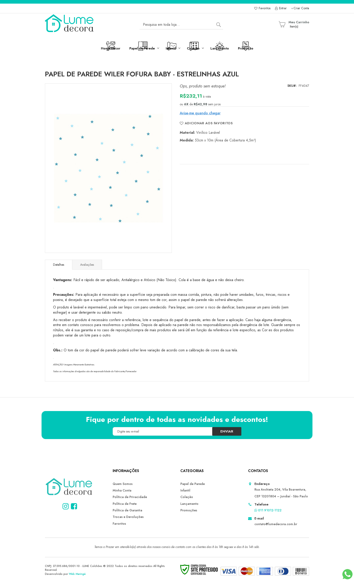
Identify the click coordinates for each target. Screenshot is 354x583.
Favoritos (264, 8)
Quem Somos (123, 484)
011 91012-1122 (268, 510)
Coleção (186, 497)
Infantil (185, 490)
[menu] (177, 51)
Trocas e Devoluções (128, 516)
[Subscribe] (225, 431)
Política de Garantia (127, 510)
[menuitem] (87, 49)
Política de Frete (124, 503)
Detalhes (58, 264)
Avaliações (87, 264)
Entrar (282, 8)
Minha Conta (122, 490)
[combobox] (181, 24)
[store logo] (69, 24)
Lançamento (189, 503)
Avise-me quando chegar (200, 113)
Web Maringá (77, 574)
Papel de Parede (192, 484)
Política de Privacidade (129, 497)
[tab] (58, 265)
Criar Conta (301, 8)
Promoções (188, 510)
